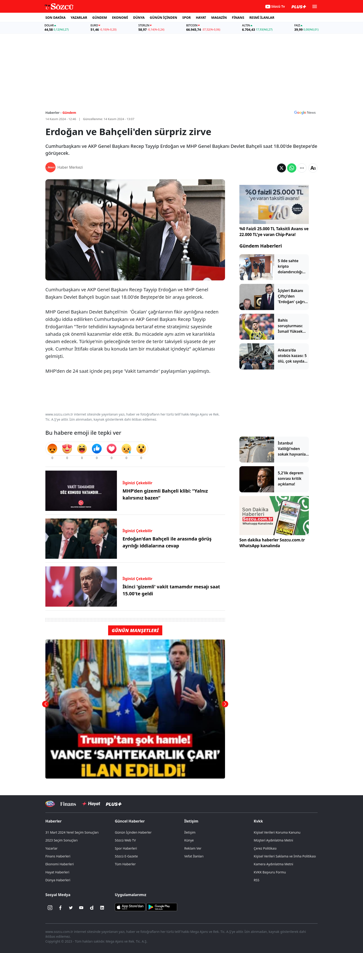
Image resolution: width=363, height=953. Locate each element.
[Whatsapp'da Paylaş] (291, 168)
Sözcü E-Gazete (126, 856)
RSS (256, 880)
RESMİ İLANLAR (261, 17)
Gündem (69, 112)
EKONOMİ (120, 17)
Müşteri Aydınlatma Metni (273, 840)
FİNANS (238, 17)
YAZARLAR (79, 17)
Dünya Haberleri (57, 880)
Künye (189, 840)
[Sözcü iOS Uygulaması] (130, 906)
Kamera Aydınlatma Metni (273, 864)
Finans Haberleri (57, 856)
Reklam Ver (192, 848)
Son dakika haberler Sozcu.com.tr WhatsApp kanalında (272, 543)
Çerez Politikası (265, 848)
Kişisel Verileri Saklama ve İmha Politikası (285, 856)
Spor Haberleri (126, 848)
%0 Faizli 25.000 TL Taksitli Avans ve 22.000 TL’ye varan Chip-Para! (274, 231)
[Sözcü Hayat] (90, 804)
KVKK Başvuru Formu (270, 872)
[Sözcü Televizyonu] (50, 804)
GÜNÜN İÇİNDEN (163, 17)
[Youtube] (81, 907)
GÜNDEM (99, 17)
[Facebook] (60, 907)
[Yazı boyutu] (313, 168)
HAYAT (201, 17)
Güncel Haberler (130, 821)
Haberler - (53, 112)
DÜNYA (139, 17)
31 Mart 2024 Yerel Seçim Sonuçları (72, 832)
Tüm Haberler (125, 864)
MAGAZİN (219, 17)
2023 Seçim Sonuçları (61, 840)
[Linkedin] (102, 907)
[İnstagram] (50, 907)
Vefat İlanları (193, 856)
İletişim (191, 821)
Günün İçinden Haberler (133, 832)
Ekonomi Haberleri (59, 864)
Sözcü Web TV (125, 840)
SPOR (186, 17)
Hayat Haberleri (57, 872)
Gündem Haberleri (260, 246)
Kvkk (258, 821)
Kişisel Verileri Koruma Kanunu (277, 832)
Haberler (53, 821)
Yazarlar (51, 848)
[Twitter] (70, 907)
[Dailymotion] (91, 907)
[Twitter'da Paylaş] (281, 168)
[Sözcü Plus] (114, 804)
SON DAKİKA (55, 17)
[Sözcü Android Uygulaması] (162, 906)
